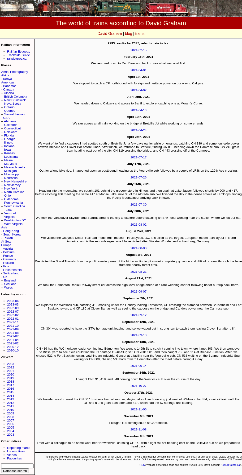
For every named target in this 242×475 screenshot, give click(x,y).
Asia (4, 227)
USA (6, 118)
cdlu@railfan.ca (231, 464)
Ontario (9, 107)
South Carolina (14, 206)
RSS (142, 464)
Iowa (7, 149)
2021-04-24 (138, 130)
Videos (12, 455)
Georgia (9, 139)
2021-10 (13, 325)
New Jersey (12, 185)
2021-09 (13, 329)
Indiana (9, 146)
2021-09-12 (138, 315)
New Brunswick (15, 100)
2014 (10, 395)
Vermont (10, 213)
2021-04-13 (138, 110)
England (10, 280)
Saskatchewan (14, 114)
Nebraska (11, 178)
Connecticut (12, 128)
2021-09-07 (138, 291)
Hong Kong (11, 231)
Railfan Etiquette (18, 51)
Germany (9, 259)
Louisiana (11, 156)
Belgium (8, 252)
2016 (10, 388)
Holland (8, 262)
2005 (10, 427)
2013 (10, 399)
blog (128, 34)
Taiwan (8, 238)
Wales (8, 287)
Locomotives (16, 451)
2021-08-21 (138, 271)
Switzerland (11, 273)
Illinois (8, 142)
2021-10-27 (138, 386)
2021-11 (13, 322)
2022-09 (13, 308)
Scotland (10, 284)
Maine (8, 160)
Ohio (7, 195)
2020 (10, 374)
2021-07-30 (138, 204)
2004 (10, 431)
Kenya (7, 79)
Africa (5, 75)
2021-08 (13, 333)
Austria (8, 248)
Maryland (10, 163)
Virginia (9, 217)
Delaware (10, 132)
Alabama (10, 121)
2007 (10, 420)
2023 (10, 364)
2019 (10, 378)
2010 (10, 410)
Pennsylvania (13, 202)
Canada (8, 89)
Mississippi (11, 174)
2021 (10, 371)
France (8, 255)
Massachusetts (14, 167)
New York (10, 188)
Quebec (9, 110)
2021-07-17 (138, 157)
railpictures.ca (16, 58)
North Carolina (14, 192)
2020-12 (13, 347)
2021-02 (13, 343)
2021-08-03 (138, 248)
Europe (6, 245)
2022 (10, 367)
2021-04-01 (138, 70)
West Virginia (13, 224)
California (10, 125)
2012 (10, 403)
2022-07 (13, 311)
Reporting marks (18, 448)
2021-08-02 (138, 224)
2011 (10, 406)
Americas (7, 82)
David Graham (110, 34)
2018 (10, 381)
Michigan (10, 171)
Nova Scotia (12, 103)
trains (139, 34)
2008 (10, 417)
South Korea (12, 234)
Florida (9, 135)
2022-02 (13, 315)
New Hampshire (15, 181)
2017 (10, 385)
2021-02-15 (138, 50)
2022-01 (13, 318)
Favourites (14, 458)
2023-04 (13, 301)
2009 (10, 413)
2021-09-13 (138, 335)
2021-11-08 (138, 429)
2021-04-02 (138, 90)
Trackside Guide (18, 55)
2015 (10, 392)
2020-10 (13, 350)
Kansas (9, 153)
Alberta (9, 93)
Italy (6, 266)
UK (5, 277)
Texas (8, 209)
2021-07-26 (138, 177)
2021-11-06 (138, 409)
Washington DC (15, 220)
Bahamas (9, 86)
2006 (10, 424)
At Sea (6, 241)
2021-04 (13, 340)
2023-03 (13, 304)
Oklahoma (11, 199)
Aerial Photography (14, 72)
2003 (10, 434)
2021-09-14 (138, 366)
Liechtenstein (12, 270)
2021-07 (13, 336)
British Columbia (15, 96)
